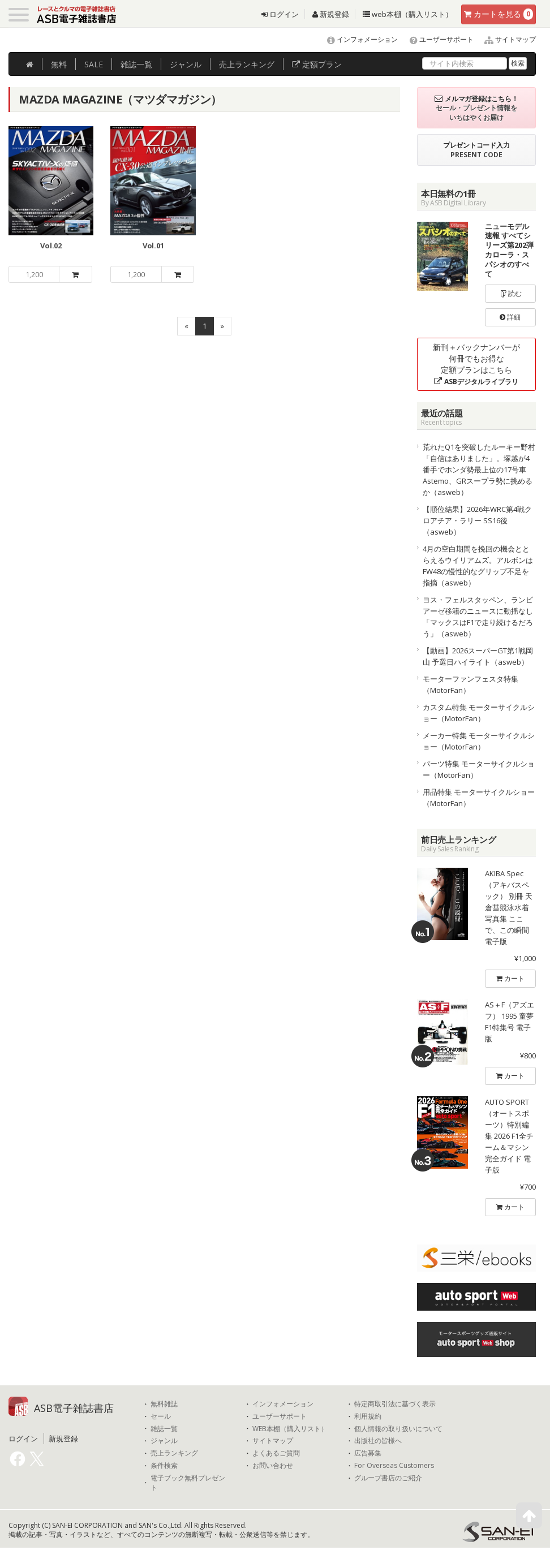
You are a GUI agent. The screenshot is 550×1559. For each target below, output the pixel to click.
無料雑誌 (164, 1404)
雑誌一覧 (164, 1428)
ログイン (280, 14)
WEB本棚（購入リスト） (290, 1428)
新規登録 (330, 14)
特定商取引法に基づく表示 (395, 1404)
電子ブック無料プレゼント (188, 1483)
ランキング (246, 64)
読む (510, 293)
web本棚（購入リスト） (408, 14)
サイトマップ (505, 39)
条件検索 (164, 1465)
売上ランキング (174, 1453)
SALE (93, 64)
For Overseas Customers (394, 1465)
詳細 (510, 317)
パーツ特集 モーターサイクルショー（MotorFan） (479, 769)
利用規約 (367, 1416)
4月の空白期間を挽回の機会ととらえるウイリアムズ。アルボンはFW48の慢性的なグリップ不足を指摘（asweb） (478, 566)
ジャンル (185, 64)
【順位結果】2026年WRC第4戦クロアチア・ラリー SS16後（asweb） (477, 520)
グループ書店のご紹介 (388, 1478)
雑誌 (136, 64)
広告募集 (367, 1453)
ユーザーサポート (436, 39)
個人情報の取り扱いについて (398, 1428)
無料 (59, 64)
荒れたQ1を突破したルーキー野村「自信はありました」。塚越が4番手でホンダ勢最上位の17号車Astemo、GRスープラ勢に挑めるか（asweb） (479, 469)
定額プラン (317, 64)
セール (161, 1416)
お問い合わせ (272, 1465)
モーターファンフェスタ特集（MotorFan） (470, 684)
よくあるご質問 (276, 1453)
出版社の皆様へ (378, 1440)
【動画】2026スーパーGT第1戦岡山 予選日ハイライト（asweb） (478, 656)
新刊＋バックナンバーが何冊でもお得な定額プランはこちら (476, 364)
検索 (518, 63)
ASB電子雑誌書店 (74, 1408)
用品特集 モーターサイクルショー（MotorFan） (479, 797)
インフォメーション (357, 39)
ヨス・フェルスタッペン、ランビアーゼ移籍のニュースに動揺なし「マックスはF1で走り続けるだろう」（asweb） (478, 617)
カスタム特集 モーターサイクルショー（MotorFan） (479, 712)
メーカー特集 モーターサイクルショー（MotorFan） (479, 741)
